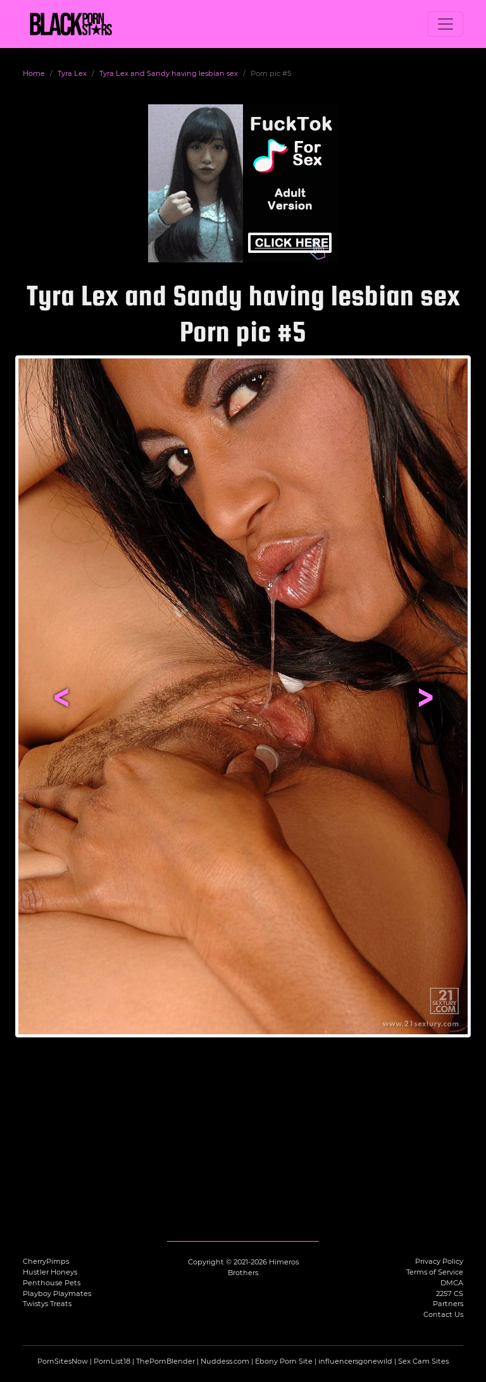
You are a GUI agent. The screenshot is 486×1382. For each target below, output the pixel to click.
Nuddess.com (225, 1361)
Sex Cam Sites (423, 1361)
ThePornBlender (165, 1361)
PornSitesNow (62, 1361)
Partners (448, 1303)
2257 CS (449, 1293)
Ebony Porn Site (284, 1361)
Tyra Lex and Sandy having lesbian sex (168, 73)
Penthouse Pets (51, 1282)
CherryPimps (46, 1261)
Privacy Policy (439, 1261)
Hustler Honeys (50, 1272)
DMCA (451, 1282)
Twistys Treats (47, 1303)
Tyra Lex (72, 73)
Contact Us (443, 1314)
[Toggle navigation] (445, 24)
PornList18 (112, 1361)
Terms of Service (434, 1272)
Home (34, 73)
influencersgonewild (355, 1361)
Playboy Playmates (57, 1293)
